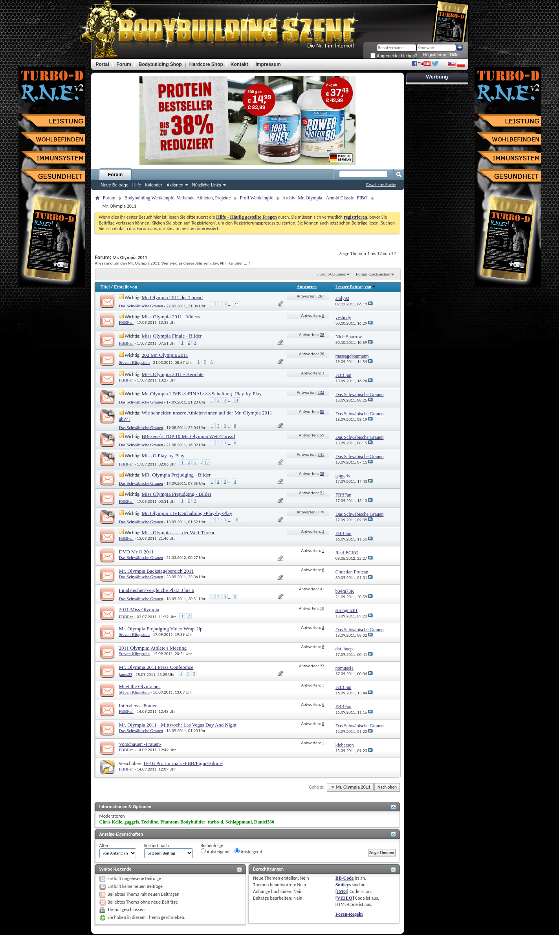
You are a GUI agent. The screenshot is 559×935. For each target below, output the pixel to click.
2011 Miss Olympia (139, 609)
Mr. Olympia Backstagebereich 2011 (156, 571)
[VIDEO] (344, 898)
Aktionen (175, 185)
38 (322, 473)
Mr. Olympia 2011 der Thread (172, 297)
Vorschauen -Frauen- (140, 744)
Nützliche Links (206, 185)
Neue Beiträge (114, 185)
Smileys (343, 885)
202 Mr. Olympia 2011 (164, 355)
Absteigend (248, 851)
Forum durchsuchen (373, 274)
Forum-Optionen (331, 274)
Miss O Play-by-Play (162, 455)
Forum (115, 174)
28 (322, 334)
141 (321, 454)
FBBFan (126, 322)
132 (321, 392)
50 (322, 411)
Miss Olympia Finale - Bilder (171, 336)
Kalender (153, 185)
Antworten (307, 286)
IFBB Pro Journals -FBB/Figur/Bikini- (183, 763)
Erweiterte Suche (381, 184)
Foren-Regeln (349, 914)
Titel (105, 287)
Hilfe (454, 54)
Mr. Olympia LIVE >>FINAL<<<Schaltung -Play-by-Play (201, 393)
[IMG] (341, 891)
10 (322, 608)
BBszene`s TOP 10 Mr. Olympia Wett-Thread (188, 436)
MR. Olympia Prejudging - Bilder (176, 475)
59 (322, 435)
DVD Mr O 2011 (136, 552)
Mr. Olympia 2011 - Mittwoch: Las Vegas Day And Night (178, 725)
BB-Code (344, 878)
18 (236, 519)
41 (322, 588)
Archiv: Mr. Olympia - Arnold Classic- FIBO (325, 198)
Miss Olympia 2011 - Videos (170, 317)
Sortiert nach (156, 845)
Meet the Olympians (140, 686)
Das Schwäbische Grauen (141, 305)
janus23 (125, 674)
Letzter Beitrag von (355, 286)
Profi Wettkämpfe (256, 198)
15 (206, 462)
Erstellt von (125, 287)
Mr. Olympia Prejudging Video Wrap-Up (161, 629)
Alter (104, 845)
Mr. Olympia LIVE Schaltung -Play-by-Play (186, 513)
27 (236, 303)
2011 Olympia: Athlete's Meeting (153, 648)
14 (236, 400)
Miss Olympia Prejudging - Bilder (176, 494)
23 (322, 665)
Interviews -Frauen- (139, 706)
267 (321, 296)
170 (321, 512)
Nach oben (387, 787)
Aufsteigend (215, 851)
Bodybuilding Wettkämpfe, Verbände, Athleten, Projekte (178, 198)
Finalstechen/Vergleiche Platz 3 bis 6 (156, 590)
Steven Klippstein (134, 362)
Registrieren (434, 54)
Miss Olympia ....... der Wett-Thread (178, 532)
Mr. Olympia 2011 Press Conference (156, 667)
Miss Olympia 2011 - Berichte (172, 374)
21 (322, 492)
